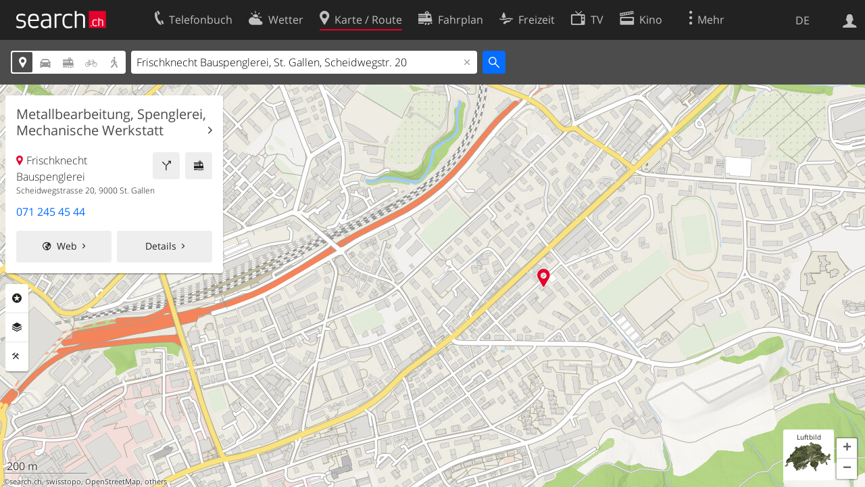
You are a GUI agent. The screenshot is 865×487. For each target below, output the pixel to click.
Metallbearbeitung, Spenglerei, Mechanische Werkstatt (111, 122)
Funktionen (16, 356)
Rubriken (16, 298)
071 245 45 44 (50, 211)
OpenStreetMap (113, 481)
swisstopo (63, 481)
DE (802, 20)
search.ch (25, 481)
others (156, 481)
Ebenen (16, 327)
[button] (847, 448)
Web (67, 245)
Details (160, 245)
